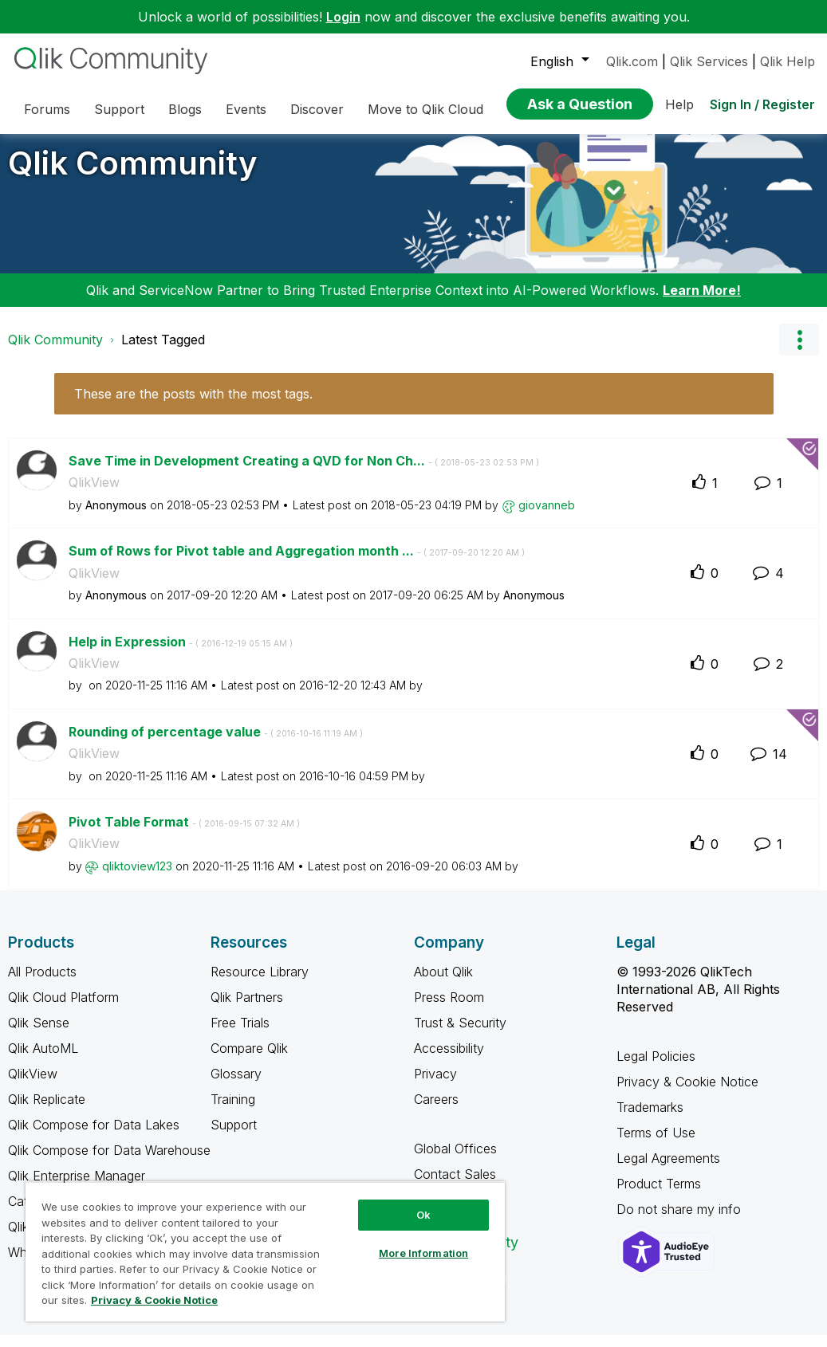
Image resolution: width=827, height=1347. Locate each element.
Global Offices (455, 1160)
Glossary (236, 1086)
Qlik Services (709, 61)
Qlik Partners (247, 1009)
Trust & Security (460, 1035)
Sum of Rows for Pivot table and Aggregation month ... (297, 563)
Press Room (449, 1009)
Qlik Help (787, 61)
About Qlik (443, 984)
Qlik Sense (38, 1035)
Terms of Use (655, 1145)
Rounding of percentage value (216, 744)
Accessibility (449, 1060)
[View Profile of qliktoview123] (137, 878)
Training (233, 1111)
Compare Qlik (249, 1060)
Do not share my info (680, 1221)
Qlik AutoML (43, 1060)
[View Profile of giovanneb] (546, 517)
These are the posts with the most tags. (193, 406)
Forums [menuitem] (47, 109)
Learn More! (702, 302)
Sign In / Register (762, 104)
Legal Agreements (668, 1170)
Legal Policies (655, 1068)
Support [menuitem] (119, 109)
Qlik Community (133, 175)
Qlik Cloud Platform (63, 1009)
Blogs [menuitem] (185, 109)
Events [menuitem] (246, 109)
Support (234, 1137)
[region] (265, 1251)
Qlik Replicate (46, 1111)
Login (343, 17)
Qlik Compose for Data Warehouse (109, 1162)
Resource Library (260, 984)
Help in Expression (181, 654)
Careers (436, 1111)
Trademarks (649, 1119)
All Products (42, 984)
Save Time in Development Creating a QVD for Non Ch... (304, 473)
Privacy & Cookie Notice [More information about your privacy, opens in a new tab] (154, 1300)
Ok (423, 1214)
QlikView (94, 494)
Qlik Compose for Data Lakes (93, 1137)
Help (679, 104)
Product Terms (658, 1196)
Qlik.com (632, 61)
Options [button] (799, 351)
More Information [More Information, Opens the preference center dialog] (423, 1253)
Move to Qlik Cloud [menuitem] (425, 109)
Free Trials (240, 1035)
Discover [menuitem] (317, 109)
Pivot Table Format (184, 834)
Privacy (435, 1086)
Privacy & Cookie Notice (687, 1094)
